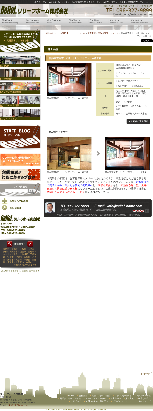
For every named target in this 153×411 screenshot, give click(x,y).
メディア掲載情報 (123, 395)
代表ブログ (76, 401)
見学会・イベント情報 (70, 398)
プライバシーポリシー (123, 401)
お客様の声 (115, 398)
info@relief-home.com (18, 405)
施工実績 (129, 398)
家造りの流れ (144, 398)
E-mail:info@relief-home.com (132, 14)
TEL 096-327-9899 (128, 10)
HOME (71, 395)
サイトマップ (144, 401)
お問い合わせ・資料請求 (97, 401)
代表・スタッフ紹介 (101, 395)
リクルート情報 (143, 395)
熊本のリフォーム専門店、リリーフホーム (65, 33)
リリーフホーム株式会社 (34, 10)
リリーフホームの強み (95, 398)
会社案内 (83, 395)
